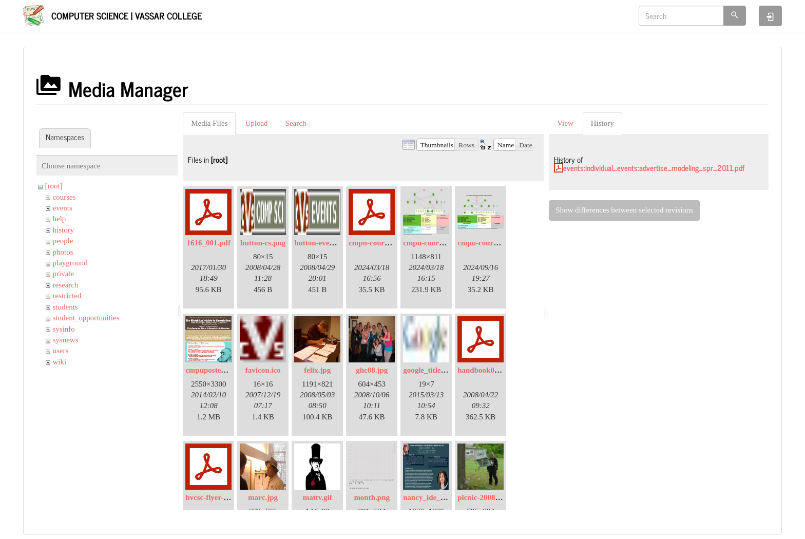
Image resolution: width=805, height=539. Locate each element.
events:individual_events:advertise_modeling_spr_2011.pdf (653, 167)
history (63, 230)
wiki (60, 362)
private (63, 274)
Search (295, 123)
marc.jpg (263, 497)
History (602, 123)
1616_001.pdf (208, 243)
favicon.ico (263, 370)
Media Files (209, 123)
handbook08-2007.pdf (493, 370)
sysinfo (64, 329)
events (62, 208)
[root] (54, 186)
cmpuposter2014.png (219, 370)
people (63, 241)
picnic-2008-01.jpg (487, 497)
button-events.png (323, 243)
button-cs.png (262, 243)
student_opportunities (86, 318)
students (65, 307)
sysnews (66, 340)
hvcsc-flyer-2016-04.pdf (223, 497)
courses (64, 197)
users (61, 350)
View (565, 123)
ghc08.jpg (372, 370)
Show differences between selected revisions (624, 210)
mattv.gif (317, 497)
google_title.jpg (428, 370)
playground (70, 263)
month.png (372, 497)
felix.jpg (317, 370)
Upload (256, 123)
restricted (67, 296)
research (66, 285)
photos (63, 252)
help (59, 219)
